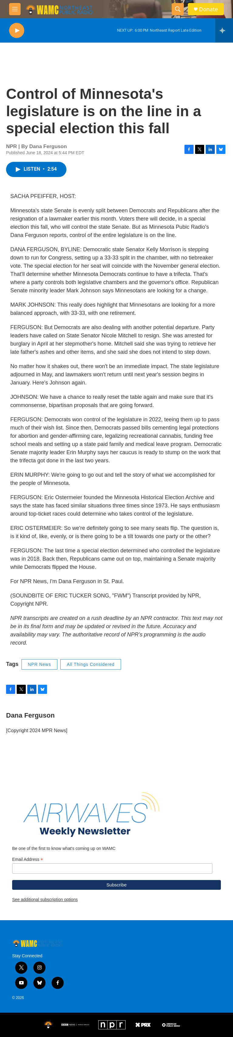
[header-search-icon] (178, 9)
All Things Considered (91, 664)
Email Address (27, 859)
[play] (17, 30)
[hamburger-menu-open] (15, 9)
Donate (208, 9)
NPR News (39, 664)
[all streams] (224, 30)
